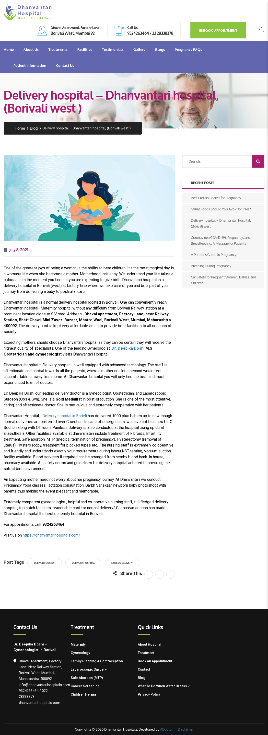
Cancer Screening (85, 686)
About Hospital (149, 644)
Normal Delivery (122, 562)
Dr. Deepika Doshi (128, 348)
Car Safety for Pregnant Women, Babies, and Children (223, 280)
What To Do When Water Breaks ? (164, 686)
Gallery (139, 49)
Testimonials (113, 49)
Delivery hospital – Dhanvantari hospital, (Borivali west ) (221, 223)
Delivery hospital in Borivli (64, 415)
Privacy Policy (149, 694)
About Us (31, 49)
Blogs (160, 49)
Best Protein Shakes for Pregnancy (216, 197)
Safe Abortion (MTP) (87, 678)
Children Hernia (83, 694)
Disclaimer (185, 729)
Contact (144, 669)
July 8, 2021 (16, 250)
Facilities (84, 49)
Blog (34, 128)
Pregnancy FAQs (188, 49)
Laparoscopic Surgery (89, 669)
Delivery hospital (83, 562)
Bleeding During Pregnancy (211, 265)
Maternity (78, 644)
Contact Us (65, 65)
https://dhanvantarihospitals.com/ (51, 535)
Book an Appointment (155, 661)
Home (9, 49)
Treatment (146, 653)
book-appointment (218, 30)
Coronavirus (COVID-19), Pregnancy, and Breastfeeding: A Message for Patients (220, 240)
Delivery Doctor (44, 562)
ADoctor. (166, 729)
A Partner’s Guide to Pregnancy (213, 254)
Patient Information (29, 65)
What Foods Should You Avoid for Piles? (221, 209)
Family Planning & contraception (97, 661)
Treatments (58, 49)
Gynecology (80, 653)
